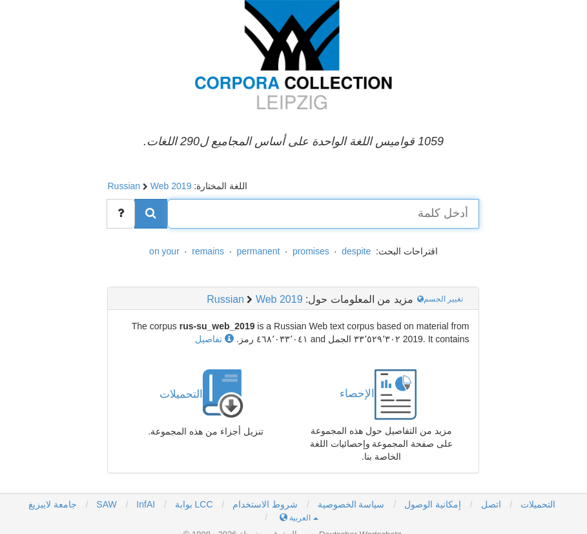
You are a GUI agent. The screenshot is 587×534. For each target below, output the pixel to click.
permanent (258, 251)
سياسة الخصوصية (351, 504)
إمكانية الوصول (432, 504)
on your (164, 251)
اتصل (491, 504)
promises (311, 251)
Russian (123, 186)
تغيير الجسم (441, 299)
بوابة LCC (192, 504)
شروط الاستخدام (265, 504)
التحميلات (537, 504)
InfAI (144, 504)
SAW (105, 504)
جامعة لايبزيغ (52, 504)
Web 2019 (171, 186)
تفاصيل (214, 339)
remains (208, 251)
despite (356, 251)
